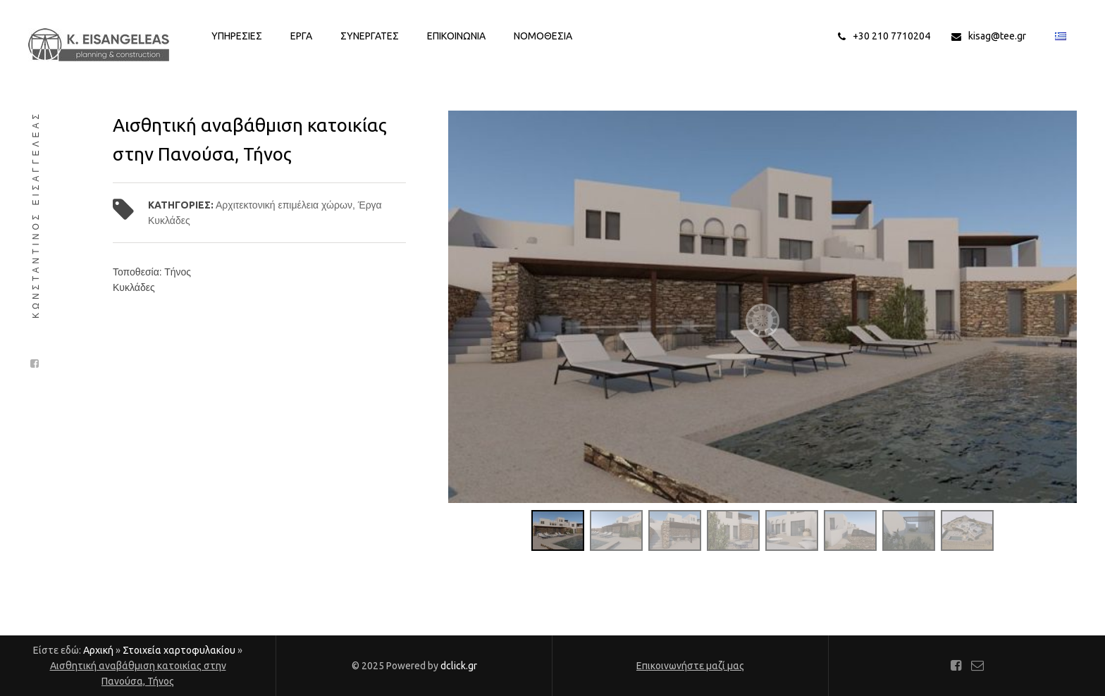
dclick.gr (458, 665)
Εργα (301, 36)
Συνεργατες (369, 36)
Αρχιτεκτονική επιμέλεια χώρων (284, 205)
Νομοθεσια (543, 36)
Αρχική (98, 650)
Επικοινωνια (456, 36)
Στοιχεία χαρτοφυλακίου (179, 650)
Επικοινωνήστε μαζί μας (690, 665)
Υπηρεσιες (236, 36)
